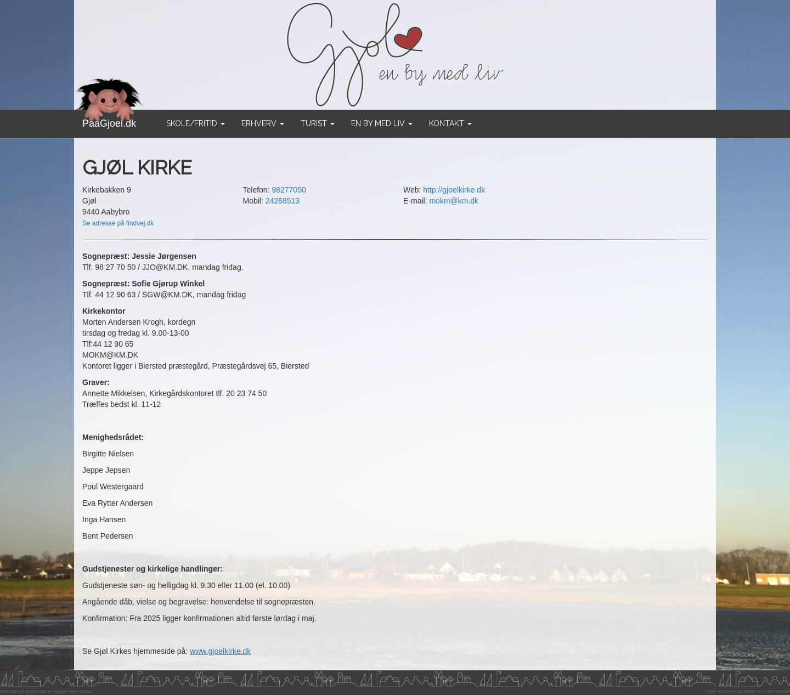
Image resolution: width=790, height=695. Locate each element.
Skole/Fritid (195, 123)
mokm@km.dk (453, 200)
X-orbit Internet (775, 691)
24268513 (283, 200)
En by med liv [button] (382, 123)
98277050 (289, 189)
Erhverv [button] (262, 123)
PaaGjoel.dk (109, 119)
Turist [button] (318, 123)
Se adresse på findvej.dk (118, 223)
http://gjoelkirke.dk (454, 189)
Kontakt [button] (450, 123)
